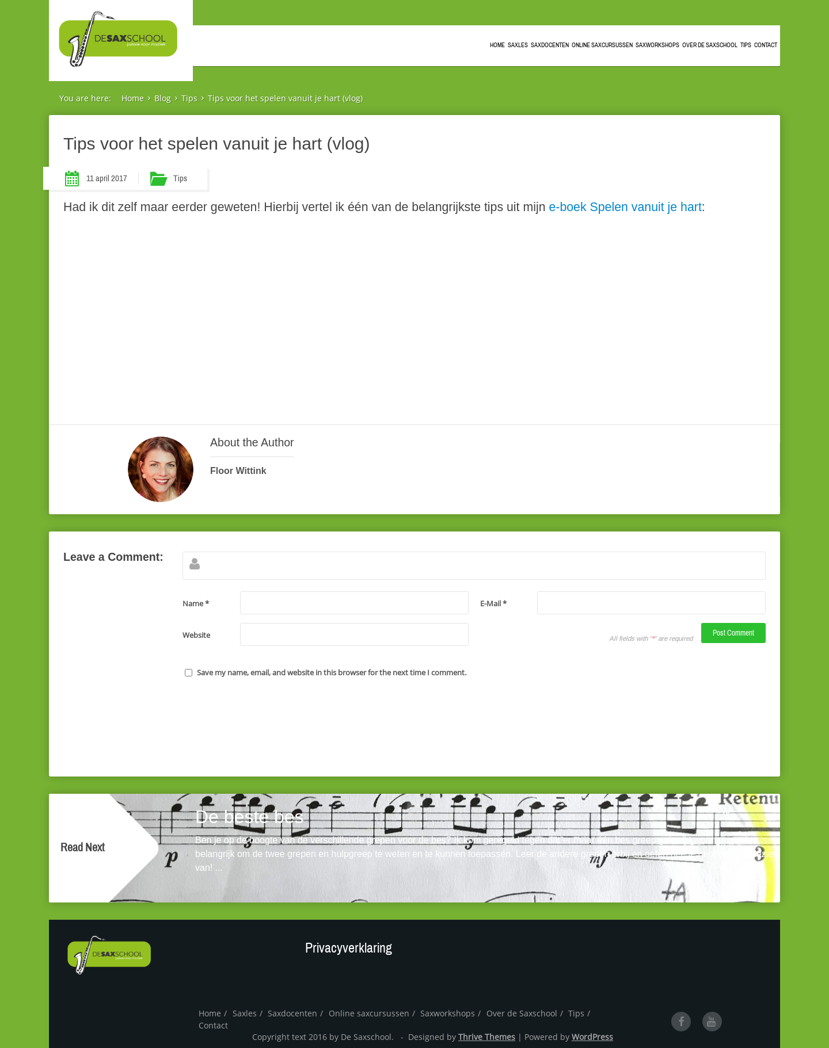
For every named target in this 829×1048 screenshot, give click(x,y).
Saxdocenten (550, 43)
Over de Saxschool (709, 43)
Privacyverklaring (348, 947)
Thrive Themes (486, 1036)
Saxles (518, 43)
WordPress (592, 1036)
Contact (765, 43)
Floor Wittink (238, 471)
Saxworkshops (657, 43)
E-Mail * (493, 603)
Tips (745, 43)
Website (196, 635)
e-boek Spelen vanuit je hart (624, 207)
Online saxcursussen (602, 43)
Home (497, 43)
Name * (195, 603)
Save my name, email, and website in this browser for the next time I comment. (331, 672)
